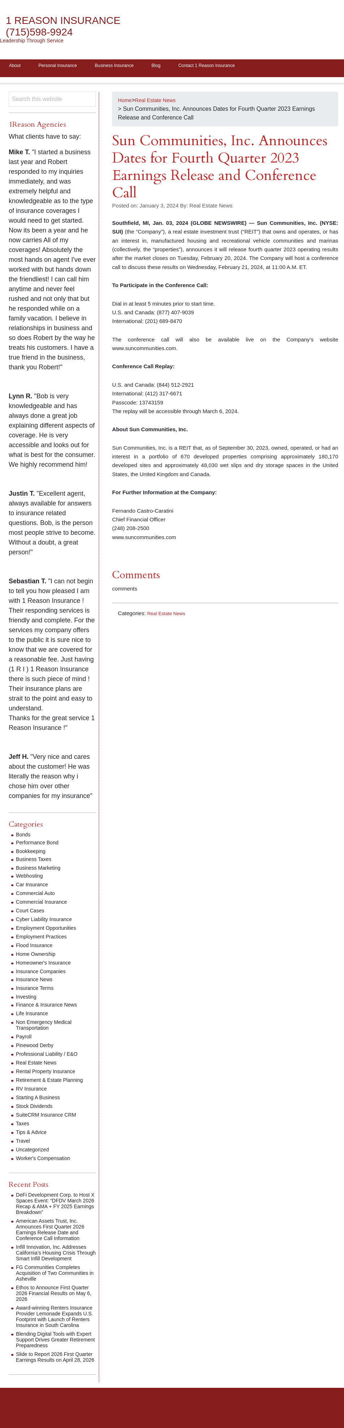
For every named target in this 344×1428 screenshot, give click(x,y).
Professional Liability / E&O (51, 1056)
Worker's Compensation (46, 1161)
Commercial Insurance (45, 904)
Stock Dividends (37, 1108)
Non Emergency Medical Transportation (47, 1027)
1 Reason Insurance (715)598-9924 (71, 26)
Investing (27, 999)
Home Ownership (38, 956)
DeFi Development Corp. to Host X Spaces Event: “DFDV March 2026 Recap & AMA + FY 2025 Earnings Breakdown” (55, 1206)
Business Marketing (41, 870)
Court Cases (32, 913)
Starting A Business (41, 1100)
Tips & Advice (33, 1134)
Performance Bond (40, 845)
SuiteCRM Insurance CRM (50, 1117)
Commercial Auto (38, 895)
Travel (24, 1143)
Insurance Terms (37, 990)
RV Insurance (33, 1091)
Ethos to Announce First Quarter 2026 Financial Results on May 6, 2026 (56, 1301)
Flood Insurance (37, 948)
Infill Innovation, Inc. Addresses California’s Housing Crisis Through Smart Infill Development (56, 1258)
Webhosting (31, 878)
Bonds (24, 837)
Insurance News (37, 982)
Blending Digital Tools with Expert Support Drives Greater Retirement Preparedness (55, 1353)
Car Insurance (34, 887)
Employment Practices (44, 939)
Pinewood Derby (37, 1048)
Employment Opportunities (50, 930)
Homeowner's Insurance (47, 965)
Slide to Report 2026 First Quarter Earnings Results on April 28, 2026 (52, 1374)
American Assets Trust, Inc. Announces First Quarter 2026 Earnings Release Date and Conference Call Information (54, 1232)
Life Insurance (34, 1016)
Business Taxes (36, 861)
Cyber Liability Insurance (47, 922)
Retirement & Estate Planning (54, 1082)
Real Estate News (168, 616)
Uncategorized (34, 1152)
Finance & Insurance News (50, 1007)
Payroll (25, 1039)
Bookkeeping (33, 853)
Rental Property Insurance (49, 1074)
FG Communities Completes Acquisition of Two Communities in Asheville (52, 1281)
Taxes (23, 1126)
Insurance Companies (44, 974)
